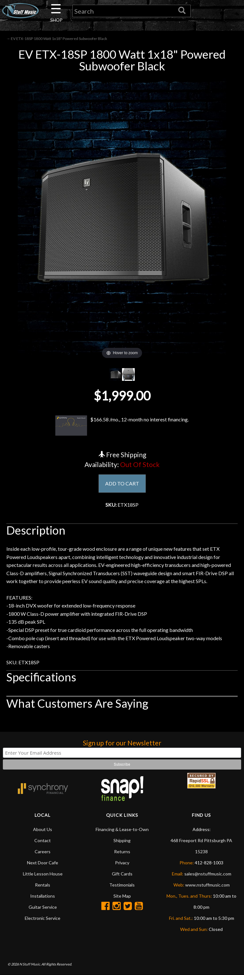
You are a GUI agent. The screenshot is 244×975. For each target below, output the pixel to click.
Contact (42, 840)
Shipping (122, 840)
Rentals (42, 884)
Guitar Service (43, 907)
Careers (43, 851)
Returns (122, 851)
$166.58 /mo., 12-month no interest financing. (122, 425)
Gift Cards (122, 873)
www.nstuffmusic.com (207, 884)
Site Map (122, 896)
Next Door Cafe (42, 862)
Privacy (122, 862)
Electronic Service (42, 918)
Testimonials (122, 884)
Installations (42, 896)
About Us (42, 829)
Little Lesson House (43, 873)
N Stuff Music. (30, 964)
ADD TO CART (122, 483)
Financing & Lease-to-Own (122, 829)
